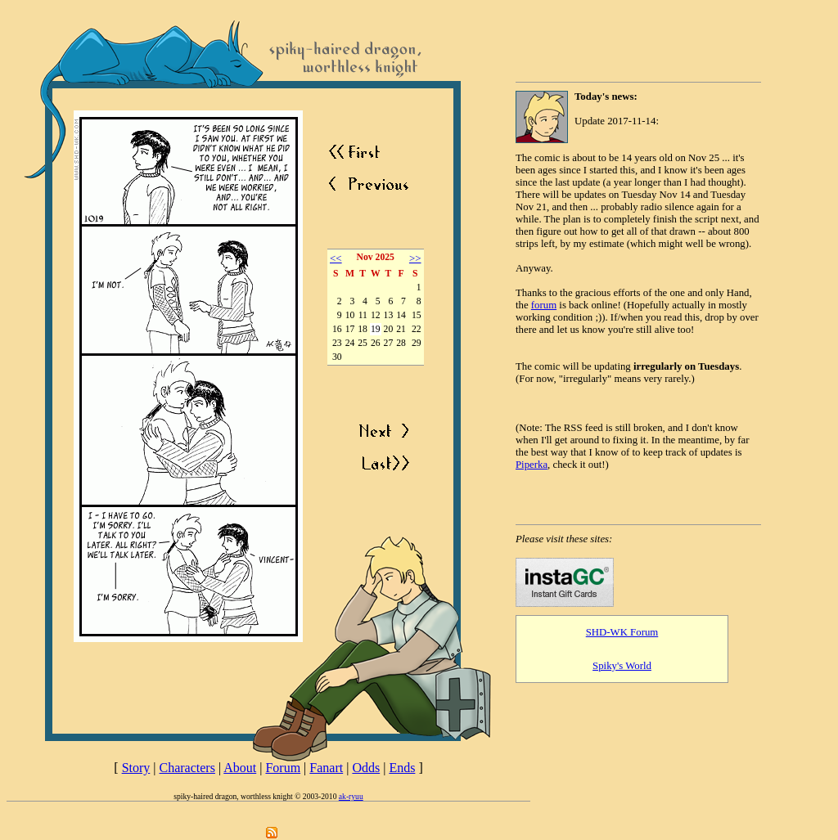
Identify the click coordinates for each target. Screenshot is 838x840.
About (239, 768)
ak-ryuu (351, 796)
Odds (366, 768)
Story (136, 768)
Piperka (531, 464)
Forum (282, 768)
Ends (402, 768)
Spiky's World (621, 666)
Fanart (326, 768)
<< (336, 258)
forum (543, 305)
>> (415, 258)
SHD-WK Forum (622, 632)
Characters (187, 768)
